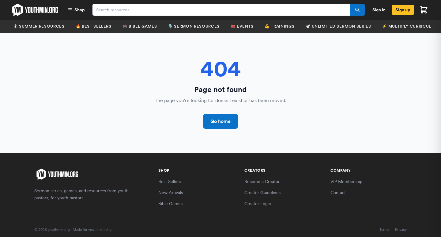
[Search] (357, 10)
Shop (76, 9)
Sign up (402, 9)
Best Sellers (169, 181)
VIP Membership (346, 181)
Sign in (379, 9)
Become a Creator (262, 181)
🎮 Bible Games (140, 26)
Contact (338, 192)
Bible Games (170, 203)
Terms (384, 229)
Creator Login (257, 203)
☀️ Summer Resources (39, 26)
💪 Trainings (279, 26)
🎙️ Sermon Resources (194, 26)
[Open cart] (424, 9)
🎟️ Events (242, 26)
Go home (220, 121)
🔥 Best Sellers (93, 26)
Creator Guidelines (262, 192)
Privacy (401, 229)
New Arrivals (170, 192)
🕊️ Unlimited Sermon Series (338, 26)
